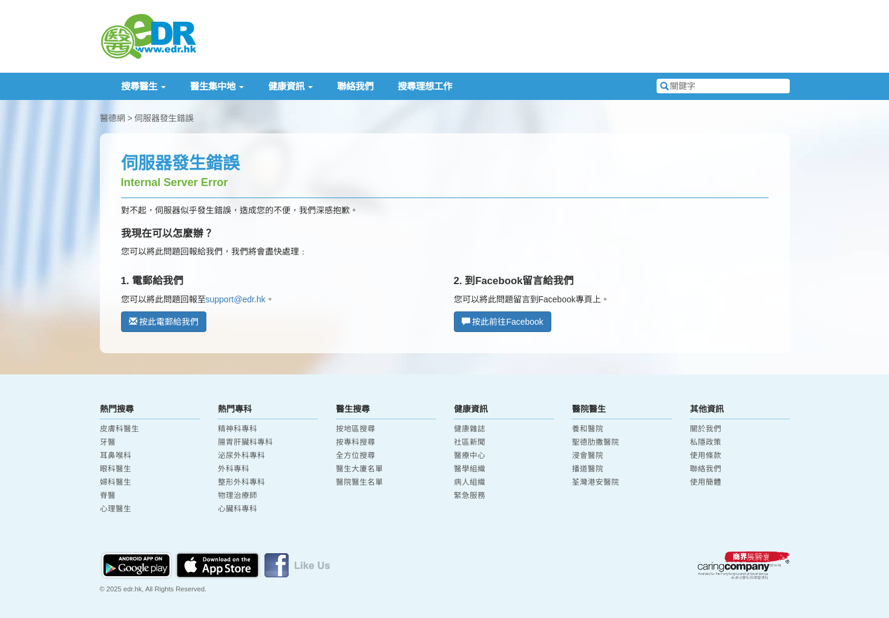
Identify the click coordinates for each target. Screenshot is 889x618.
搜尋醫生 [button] (143, 86)
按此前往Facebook (502, 322)
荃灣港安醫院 (595, 482)
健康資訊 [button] (290, 86)
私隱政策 (705, 442)
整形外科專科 (241, 482)
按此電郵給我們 (164, 322)
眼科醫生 (115, 469)
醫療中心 (469, 455)
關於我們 (705, 429)
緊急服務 (469, 495)
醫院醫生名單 (359, 482)
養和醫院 (587, 429)
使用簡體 (705, 482)
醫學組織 (469, 469)
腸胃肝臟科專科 (245, 442)
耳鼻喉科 (115, 455)
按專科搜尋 (355, 442)
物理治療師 (237, 495)
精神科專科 (237, 429)
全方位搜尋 (355, 455)
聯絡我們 (355, 86)
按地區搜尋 (355, 429)
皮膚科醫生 (119, 429)
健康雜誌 (469, 429)
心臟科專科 (237, 509)
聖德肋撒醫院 (595, 442)
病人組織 (469, 482)
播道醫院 (587, 469)
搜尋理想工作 (425, 86)
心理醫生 (115, 509)
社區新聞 (469, 442)
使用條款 (705, 455)
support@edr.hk (236, 299)
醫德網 (112, 118)
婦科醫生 (115, 482)
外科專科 (233, 469)
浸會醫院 (587, 455)
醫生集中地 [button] (217, 86)
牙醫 (108, 442)
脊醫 (108, 495)
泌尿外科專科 (241, 455)
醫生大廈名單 (359, 469)
